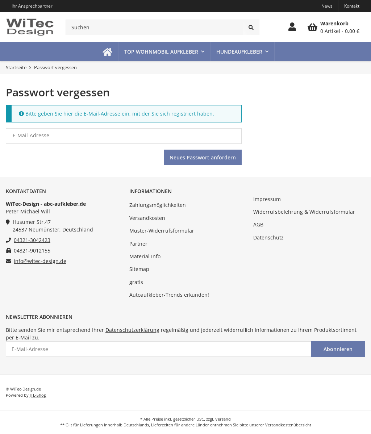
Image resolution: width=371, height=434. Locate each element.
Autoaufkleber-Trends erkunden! (169, 294)
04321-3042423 (32, 240)
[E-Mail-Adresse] (158, 349)
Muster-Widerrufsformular (161, 230)
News (327, 6)
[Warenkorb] (333, 27)
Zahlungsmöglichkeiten (157, 204)
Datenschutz (268, 237)
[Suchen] (154, 27)
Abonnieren (338, 349)
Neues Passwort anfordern (203, 157)
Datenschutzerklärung (132, 329)
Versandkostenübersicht (288, 424)
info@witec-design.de (40, 261)
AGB (258, 224)
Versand (223, 419)
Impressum (267, 199)
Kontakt (351, 6)
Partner (138, 243)
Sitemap (139, 269)
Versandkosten (147, 217)
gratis (136, 282)
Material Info (145, 256)
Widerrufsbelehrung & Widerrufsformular (304, 211)
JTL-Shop (38, 395)
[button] (292, 27)
